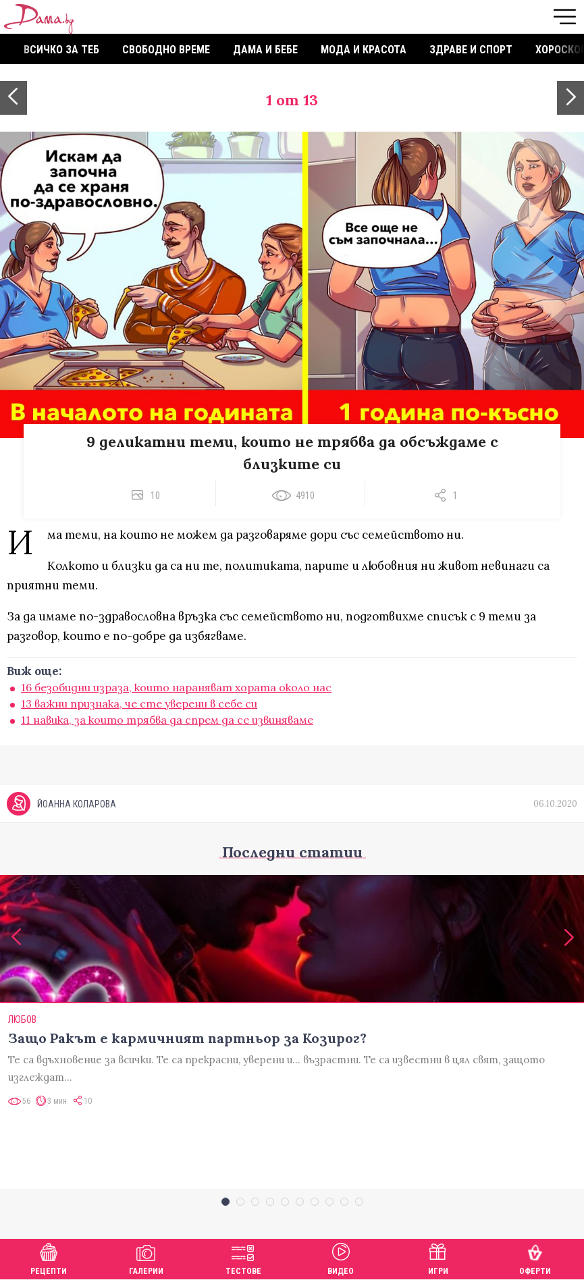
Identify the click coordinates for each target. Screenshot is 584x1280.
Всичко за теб (61, 49)
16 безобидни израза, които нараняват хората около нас (176, 687)
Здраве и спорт (470, 49)
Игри (438, 1257)
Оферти (535, 1257)
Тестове (243, 1257)
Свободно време (166, 49)
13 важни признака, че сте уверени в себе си (139, 703)
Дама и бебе (265, 49)
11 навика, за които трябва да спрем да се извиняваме (167, 719)
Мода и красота (363, 49)
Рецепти (48, 1257)
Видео (340, 1257)
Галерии (146, 1257)
